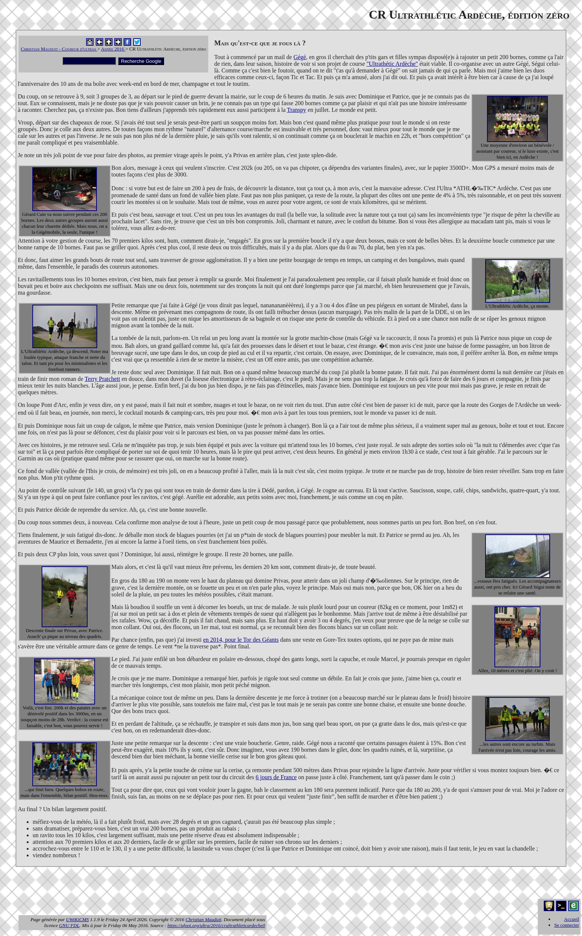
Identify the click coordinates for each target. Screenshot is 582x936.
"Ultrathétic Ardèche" (392, 64)
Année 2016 (113, 49)
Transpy (296, 110)
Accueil (571, 919)
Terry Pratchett (102, 379)
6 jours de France (276, 777)
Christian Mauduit (203, 919)
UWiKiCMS (77, 919)
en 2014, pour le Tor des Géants (240, 640)
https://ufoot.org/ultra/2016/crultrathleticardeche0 (216, 925)
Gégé (300, 57)
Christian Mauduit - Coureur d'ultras (59, 49)
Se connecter (566, 925)
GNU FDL (69, 925)
